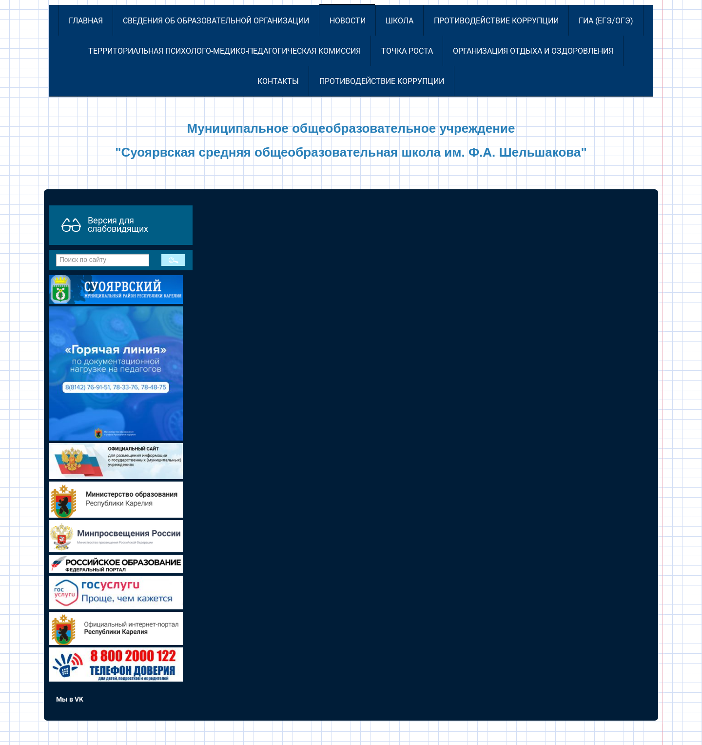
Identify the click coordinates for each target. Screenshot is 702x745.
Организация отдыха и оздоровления (533, 51)
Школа (399, 20)
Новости (348, 20)
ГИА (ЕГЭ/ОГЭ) (606, 20)
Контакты (278, 81)
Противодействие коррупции (496, 20)
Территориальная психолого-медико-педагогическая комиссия (224, 51)
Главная (86, 20)
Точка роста (407, 51)
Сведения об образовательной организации (216, 20)
